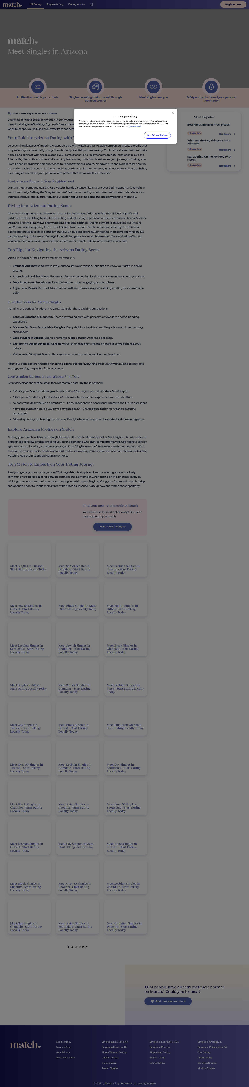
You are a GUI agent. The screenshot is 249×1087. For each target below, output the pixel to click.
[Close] (172, 112)
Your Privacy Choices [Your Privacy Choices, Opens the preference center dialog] (157, 135)
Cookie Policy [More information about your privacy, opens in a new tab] (135, 126)
